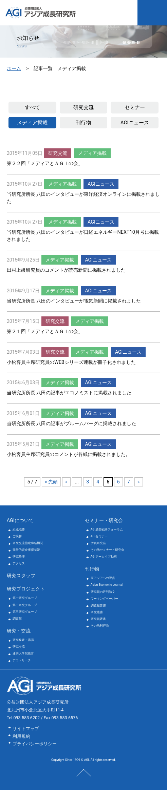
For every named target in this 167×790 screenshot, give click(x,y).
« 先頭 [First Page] (51, 482)
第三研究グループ (25, 612)
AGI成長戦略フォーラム (107, 529)
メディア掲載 (32, 123)
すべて (32, 107)
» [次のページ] (138, 482)
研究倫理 (19, 556)
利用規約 (21, 736)
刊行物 (83, 123)
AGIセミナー (99, 536)
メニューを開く (152, 12)
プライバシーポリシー (35, 743)
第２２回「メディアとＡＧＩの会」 (45, 163)
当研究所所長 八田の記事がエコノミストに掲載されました (69, 393)
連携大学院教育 (23, 653)
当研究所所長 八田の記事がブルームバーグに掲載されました (71, 424)
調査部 (17, 618)
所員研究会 (98, 543)
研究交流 (83, 107)
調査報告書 (98, 605)
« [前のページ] (66, 482)
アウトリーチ (22, 660)
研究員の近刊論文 (103, 592)
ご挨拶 (17, 536)
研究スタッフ (21, 576)
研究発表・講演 (23, 640)
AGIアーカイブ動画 (104, 556)
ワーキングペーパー (104, 598)
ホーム (14, 68)
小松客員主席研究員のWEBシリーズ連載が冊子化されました (71, 362)
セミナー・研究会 (104, 520)
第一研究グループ (25, 598)
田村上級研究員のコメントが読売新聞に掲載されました (66, 270)
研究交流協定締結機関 (28, 543)
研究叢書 (97, 612)
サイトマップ (26, 728)
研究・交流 (19, 631)
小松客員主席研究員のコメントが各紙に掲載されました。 (68, 454)
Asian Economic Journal (107, 584)
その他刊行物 (100, 625)
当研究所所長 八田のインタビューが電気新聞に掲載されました (74, 301)
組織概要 (19, 529)
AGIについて (20, 520)
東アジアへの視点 (103, 578)
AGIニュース (134, 123)
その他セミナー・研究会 (107, 550)
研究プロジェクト (26, 589)
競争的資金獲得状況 (26, 550)
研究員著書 (98, 619)
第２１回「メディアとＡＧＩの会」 (45, 331)
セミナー (135, 107)
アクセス (19, 563)
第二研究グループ (25, 605)
